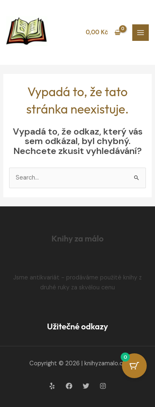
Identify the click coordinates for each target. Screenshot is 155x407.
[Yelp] (52, 386)
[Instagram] (103, 386)
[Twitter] (86, 386)
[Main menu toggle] (140, 32)
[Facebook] (69, 386)
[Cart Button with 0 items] (134, 365)
